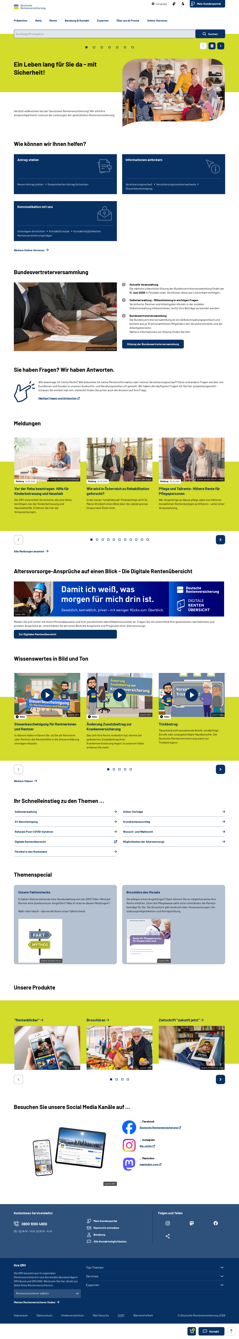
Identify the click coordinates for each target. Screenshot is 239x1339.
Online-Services (157, 20)
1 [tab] (91, 540)
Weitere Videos (23, 781)
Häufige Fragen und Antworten (57, 398)
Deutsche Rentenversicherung (159, 1127)
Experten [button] (103, 20)
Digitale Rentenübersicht (30, 841)
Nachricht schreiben (106, 1227)
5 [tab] (114, 540)
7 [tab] (125, 540)
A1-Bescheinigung (26, 821)
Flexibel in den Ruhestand (31, 851)
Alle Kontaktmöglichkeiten (110, 1241)
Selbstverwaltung (26, 811)
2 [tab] (97, 540)
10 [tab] (142, 540)
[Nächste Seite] (220, 45)
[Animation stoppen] (212, 45)
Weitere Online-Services (29, 250)
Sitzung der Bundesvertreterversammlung (153, 344)
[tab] (86, 47)
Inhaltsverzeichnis (72, 1315)
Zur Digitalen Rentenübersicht (37, 634)
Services (92, 1276)
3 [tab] (103, 540)
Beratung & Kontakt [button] (77, 20)
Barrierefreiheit (143, 1315)
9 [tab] (136, 540)
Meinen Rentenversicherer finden (35, 1302)
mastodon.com (149, 1164)
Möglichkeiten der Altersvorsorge (143, 841)
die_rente (146, 1146)
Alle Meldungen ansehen (29, 551)
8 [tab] (131, 540)
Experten (92, 1284)
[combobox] (104, 33)
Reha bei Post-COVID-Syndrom (34, 831)
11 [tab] (147, 540)
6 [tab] (119, 540)
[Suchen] (210, 33)
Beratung (99, 1234)
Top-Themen (95, 1267)
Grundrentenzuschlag (136, 821)
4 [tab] (108, 540)
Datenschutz (44, 1315)
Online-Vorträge (133, 811)
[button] (159, 4)
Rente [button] (53, 20)
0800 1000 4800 (34, 1224)
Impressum (21, 1315)
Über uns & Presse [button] (128, 20)
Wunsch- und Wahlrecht (138, 831)
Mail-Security (101, 1315)
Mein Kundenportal (209, 3)
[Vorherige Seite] (203, 45)
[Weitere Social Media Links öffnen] (167, 1237)
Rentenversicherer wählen (32, 1293)
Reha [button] (38, 20)
